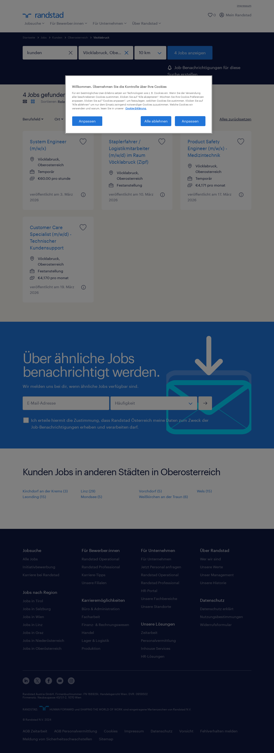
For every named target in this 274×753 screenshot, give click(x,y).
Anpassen (190, 121)
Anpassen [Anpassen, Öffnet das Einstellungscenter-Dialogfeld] (87, 121)
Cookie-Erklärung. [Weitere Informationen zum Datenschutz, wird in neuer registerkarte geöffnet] (136, 108)
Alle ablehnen (156, 121)
